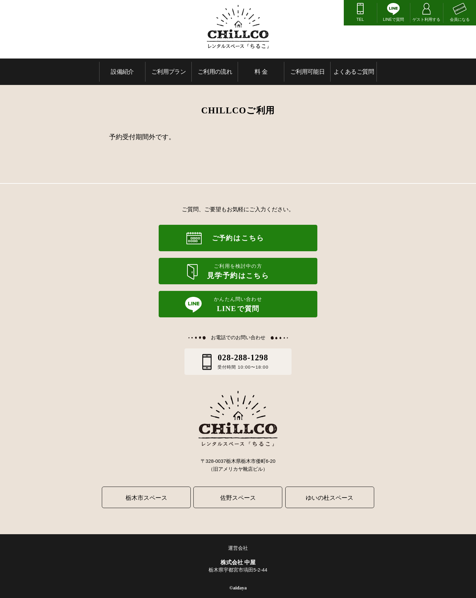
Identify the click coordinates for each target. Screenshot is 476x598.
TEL (360, 19)
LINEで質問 (393, 19)
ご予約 (238, 238)
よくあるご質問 (354, 71)
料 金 (261, 71)
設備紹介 (122, 71)
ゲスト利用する (426, 19)
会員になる (460, 19)
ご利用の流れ (215, 71)
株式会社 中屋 (238, 562)
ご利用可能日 (307, 71)
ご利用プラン (168, 71)
